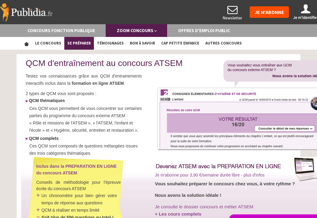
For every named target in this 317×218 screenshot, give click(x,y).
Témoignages (110, 43)
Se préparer (79, 43)
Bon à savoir (142, 43)
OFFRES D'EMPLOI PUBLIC (204, 30)
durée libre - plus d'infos (242, 175)
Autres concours (223, 43)
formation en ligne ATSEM (98, 83)
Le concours (48, 43)
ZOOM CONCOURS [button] (137, 30)
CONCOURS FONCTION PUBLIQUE (61, 30)
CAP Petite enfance (180, 43)
